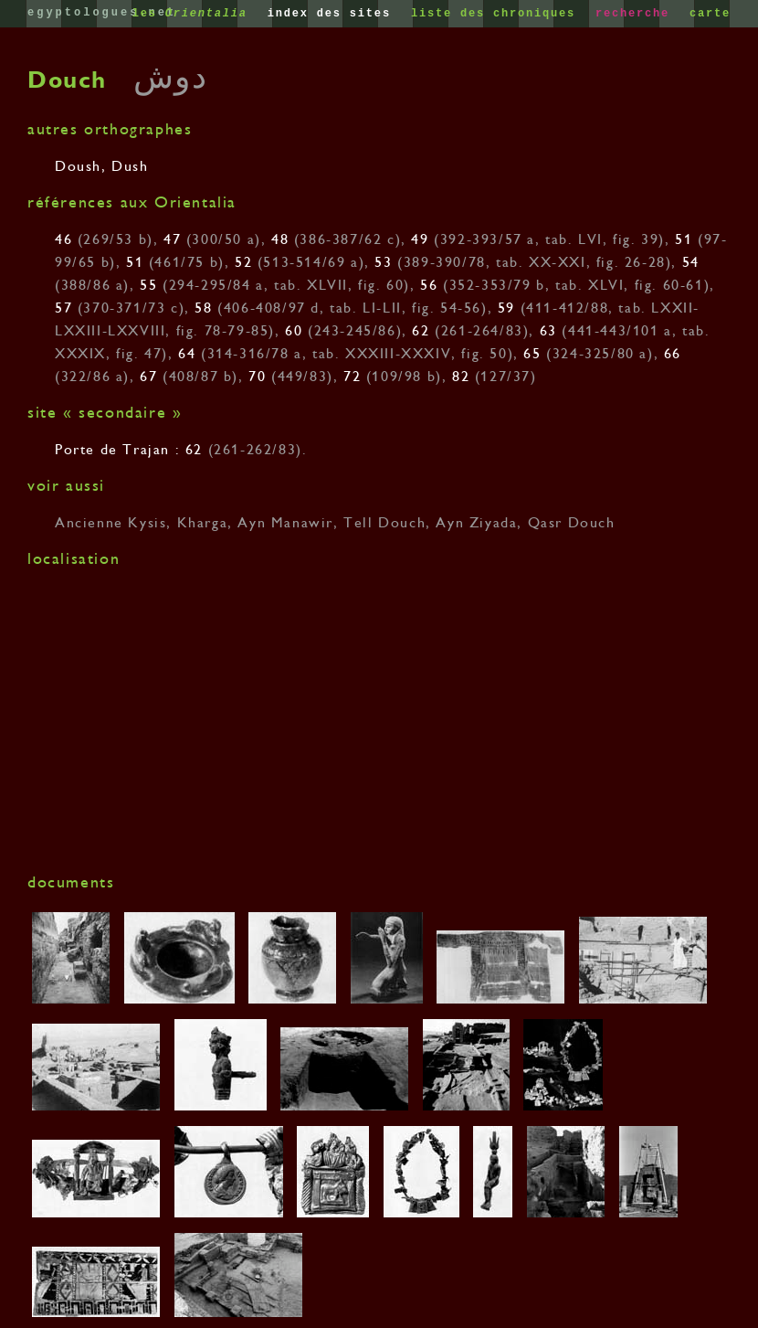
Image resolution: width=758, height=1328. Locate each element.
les (194, 13)
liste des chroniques (497, 13)
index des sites (333, 13)
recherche (636, 13)
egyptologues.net (101, 12)
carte (710, 13)
